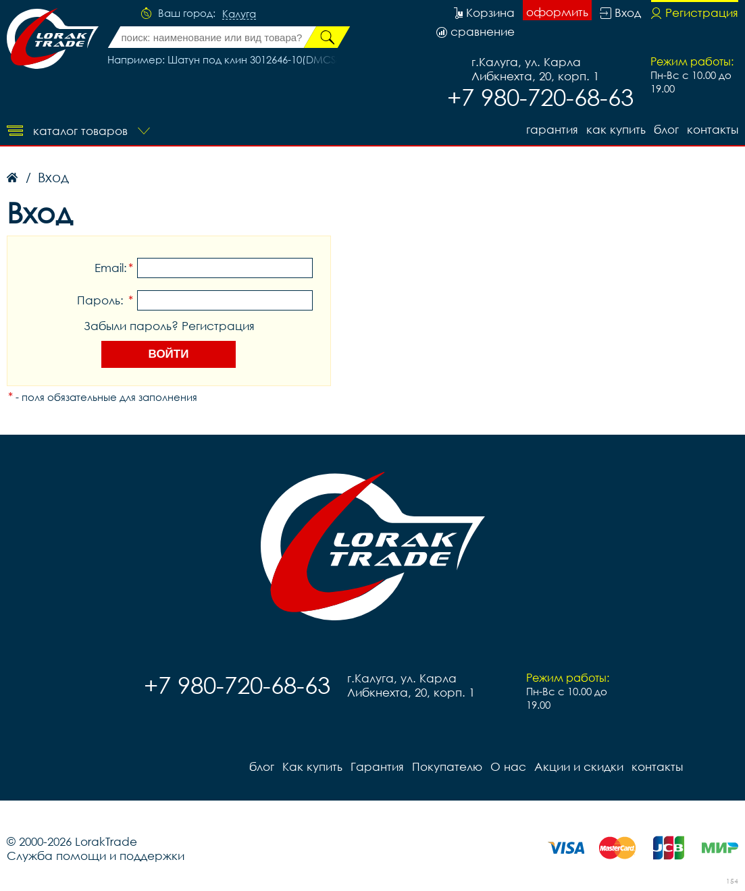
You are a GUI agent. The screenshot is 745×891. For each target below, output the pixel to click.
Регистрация (218, 326)
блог (666, 129)
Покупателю (447, 766)
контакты (712, 129)
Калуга (239, 14)
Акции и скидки (578, 766)
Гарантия (552, 129)
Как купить (616, 129)
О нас (508, 766)
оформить (557, 12)
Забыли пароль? (131, 326)
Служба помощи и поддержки (95, 855)
